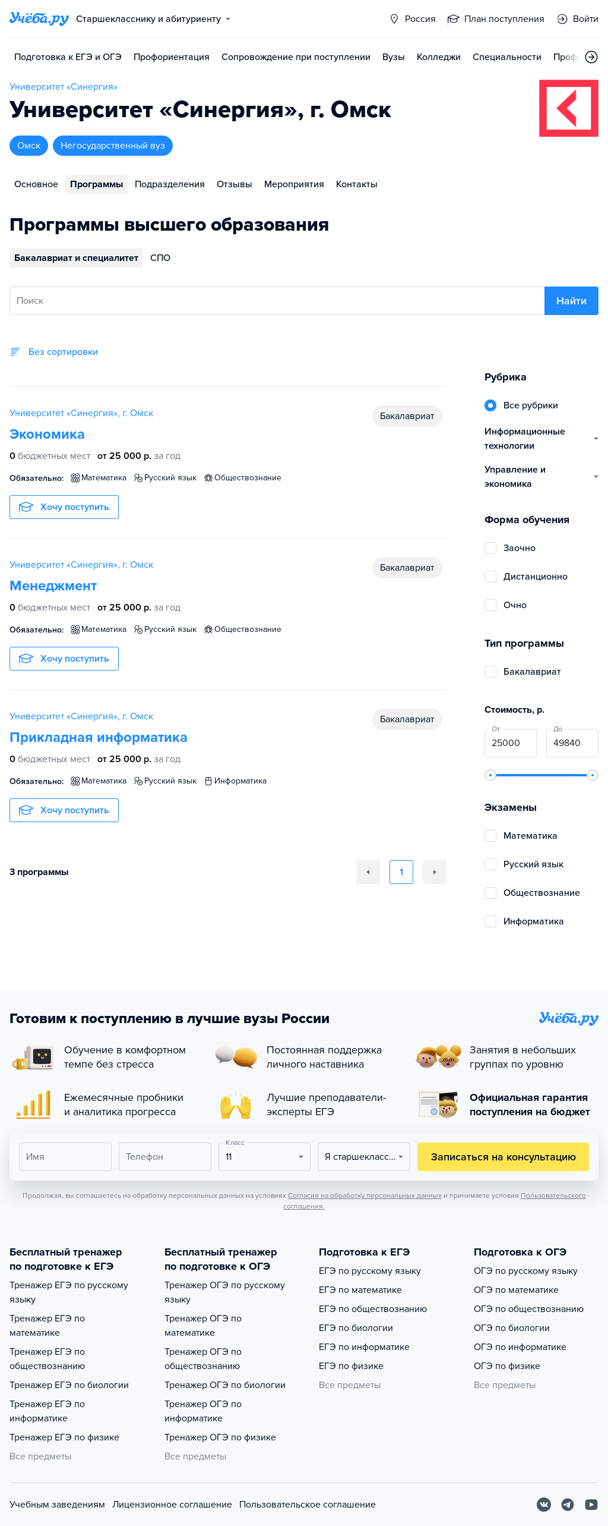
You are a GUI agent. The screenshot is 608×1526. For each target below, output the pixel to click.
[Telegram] (567, 1504)
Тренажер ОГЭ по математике (203, 1326)
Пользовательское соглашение (307, 1505)
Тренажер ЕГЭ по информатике (47, 1411)
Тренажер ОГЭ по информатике (203, 1411)
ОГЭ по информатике (520, 1347)
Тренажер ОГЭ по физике (220, 1437)
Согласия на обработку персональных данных (365, 1195)
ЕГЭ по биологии (356, 1328)
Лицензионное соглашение (172, 1505)
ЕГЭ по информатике (364, 1347)
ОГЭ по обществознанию (529, 1309)
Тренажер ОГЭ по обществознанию (203, 1359)
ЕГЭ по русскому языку (370, 1271)
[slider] (490, 775)
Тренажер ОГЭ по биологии (225, 1385)
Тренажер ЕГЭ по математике (47, 1326)
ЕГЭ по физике (351, 1366)
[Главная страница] (39, 19)
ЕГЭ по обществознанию (373, 1309)
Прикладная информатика (99, 737)
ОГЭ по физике (507, 1366)
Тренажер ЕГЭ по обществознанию (47, 1359)
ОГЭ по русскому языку (526, 1271)
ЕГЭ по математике (360, 1290)
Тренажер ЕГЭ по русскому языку (69, 1292)
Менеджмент (53, 585)
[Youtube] (591, 1504)
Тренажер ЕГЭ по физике (64, 1437)
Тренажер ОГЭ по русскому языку (224, 1292)
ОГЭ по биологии (512, 1328)
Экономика (47, 434)
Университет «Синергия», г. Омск (81, 413)
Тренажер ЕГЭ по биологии (69, 1385)
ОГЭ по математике (516, 1290)
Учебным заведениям (57, 1505)
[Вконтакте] (544, 1504)
